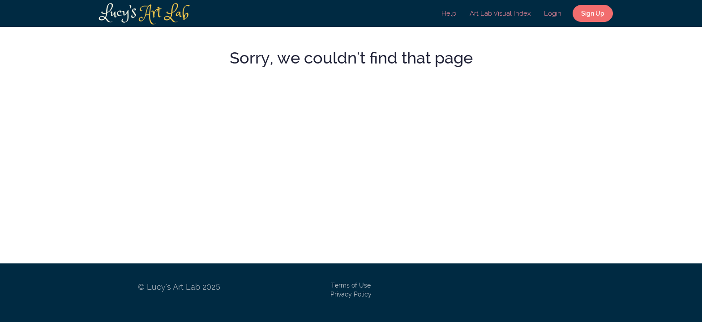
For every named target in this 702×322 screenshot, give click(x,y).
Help (448, 13)
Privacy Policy (351, 294)
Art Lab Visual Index (500, 13)
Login (552, 13)
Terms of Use (351, 285)
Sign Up (592, 13)
